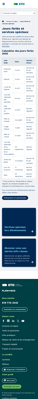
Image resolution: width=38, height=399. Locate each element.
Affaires (5, 364)
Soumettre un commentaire (15, 309)
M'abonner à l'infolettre (16, 370)
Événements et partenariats (15, 198)
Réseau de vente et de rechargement (18, 340)
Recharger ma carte (11, 386)
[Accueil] (3, 21)
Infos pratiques (8, 335)
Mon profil (9, 380)
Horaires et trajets (12, 21)
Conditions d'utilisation (9, 398)
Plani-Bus (5, 46)
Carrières (6, 360)
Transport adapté (9, 344)
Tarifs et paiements (10, 331)
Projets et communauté (12, 349)
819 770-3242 (10, 302)
